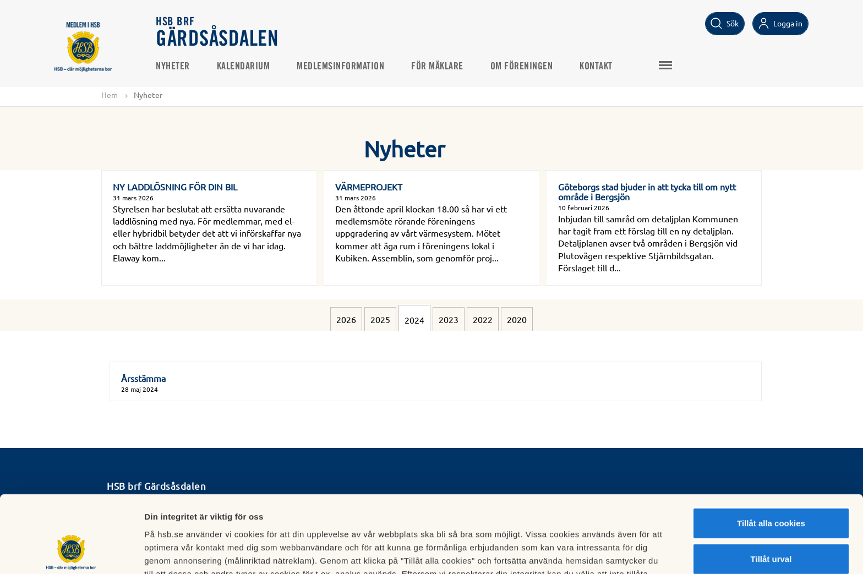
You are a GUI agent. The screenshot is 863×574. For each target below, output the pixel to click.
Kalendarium (244, 66)
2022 (483, 319)
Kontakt (596, 66)
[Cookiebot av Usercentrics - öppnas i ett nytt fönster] (71, 552)
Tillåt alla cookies (771, 452)
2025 (380, 319)
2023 (448, 319)
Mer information (585, 552)
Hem (109, 95)
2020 (517, 319)
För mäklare (438, 66)
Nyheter (173, 66)
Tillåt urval (771, 489)
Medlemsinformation (341, 66)
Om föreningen (522, 66)
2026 (346, 319)
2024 (414, 319)
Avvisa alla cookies (771, 524)
